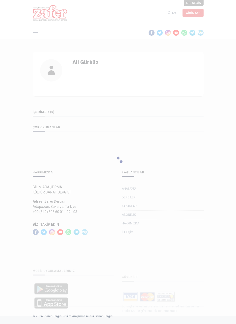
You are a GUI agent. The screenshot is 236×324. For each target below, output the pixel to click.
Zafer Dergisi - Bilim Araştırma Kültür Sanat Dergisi (78, 321)
